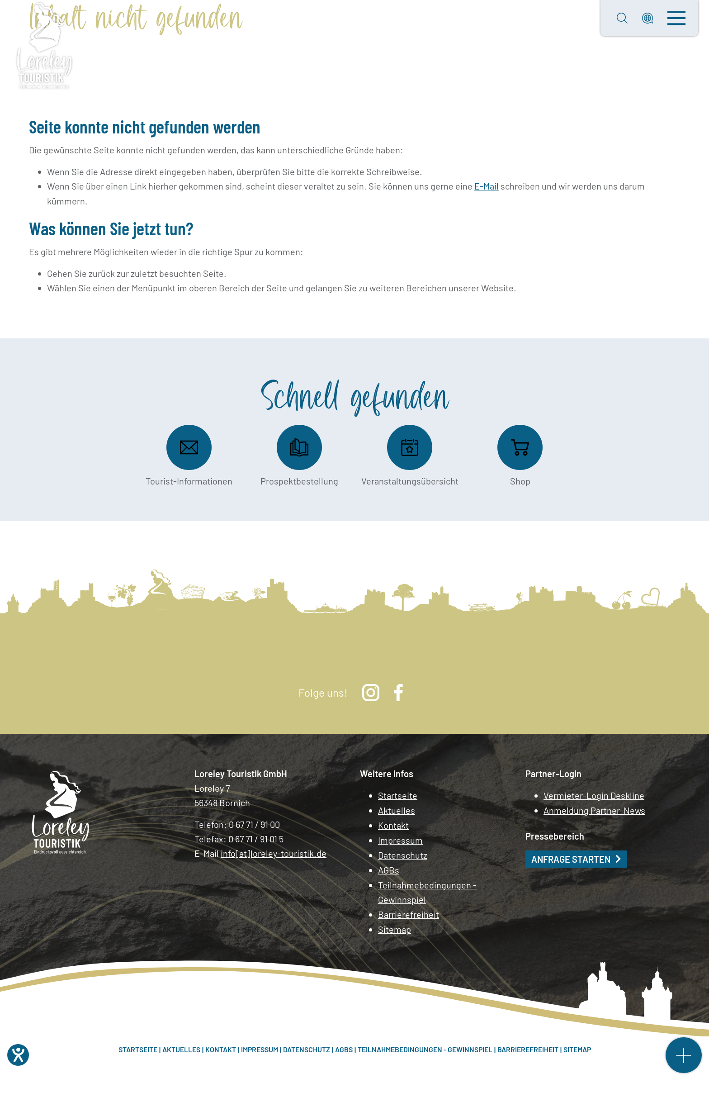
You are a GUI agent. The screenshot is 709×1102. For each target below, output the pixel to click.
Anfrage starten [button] (570, 857)
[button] (647, 18)
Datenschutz (402, 852)
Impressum (400, 838)
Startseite (397, 794)
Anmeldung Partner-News (594, 809)
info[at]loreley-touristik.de (273, 852)
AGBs (388, 867)
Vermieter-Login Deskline (594, 794)
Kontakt (393, 823)
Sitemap (394, 925)
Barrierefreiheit (408, 910)
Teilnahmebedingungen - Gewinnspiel (427, 889)
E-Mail (486, 185)
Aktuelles (396, 809)
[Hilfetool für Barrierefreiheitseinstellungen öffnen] (18, 1055)
